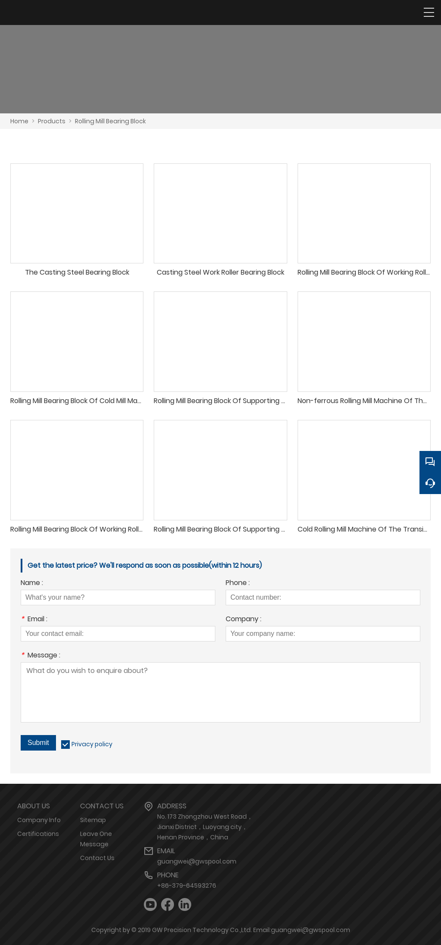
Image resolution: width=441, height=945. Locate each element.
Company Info (39, 820)
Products (51, 121)
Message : (40, 656)
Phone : (238, 583)
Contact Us (97, 858)
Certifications (38, 833)
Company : (243, 620)
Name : (32, 583)
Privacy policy (91, 744)
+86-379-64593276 (186, 885)
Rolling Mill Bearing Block (110, 121)
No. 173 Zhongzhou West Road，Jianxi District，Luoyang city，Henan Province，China (205, 827)
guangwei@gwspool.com (196, 861)
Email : (34, 620)
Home (19, 121)
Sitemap (93, 820)
